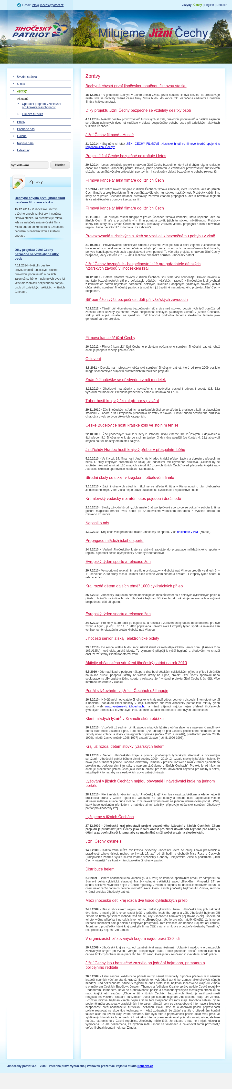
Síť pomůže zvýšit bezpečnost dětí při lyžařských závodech (136, 299)
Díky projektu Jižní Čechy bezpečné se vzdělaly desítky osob (37, 254)
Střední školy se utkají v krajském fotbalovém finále (129, 477)
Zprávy (22, 91)
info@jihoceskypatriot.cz (48, 5)
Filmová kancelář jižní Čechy (110, 338)
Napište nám (25, 143)
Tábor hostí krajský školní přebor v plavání (122, 401)
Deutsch (221, 5)
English (209, 5)
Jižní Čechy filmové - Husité (109, 135)
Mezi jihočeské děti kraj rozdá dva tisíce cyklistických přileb (136, 900)
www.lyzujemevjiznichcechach (124, 706)
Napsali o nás (97, 523)
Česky (197, 5)
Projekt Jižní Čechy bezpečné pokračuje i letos (125, 156)
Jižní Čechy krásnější (103, 841)
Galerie (22, 136)
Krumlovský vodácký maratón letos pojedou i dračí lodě (133, 498)
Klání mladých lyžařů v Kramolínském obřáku (124, 718)
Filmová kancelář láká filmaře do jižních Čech (124, 180)
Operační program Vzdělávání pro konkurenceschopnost (41, 105)
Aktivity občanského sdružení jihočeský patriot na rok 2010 (136, 663)
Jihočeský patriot (40, 30)
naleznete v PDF (188, 532)
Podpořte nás (25, 129)
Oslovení (93, 359)
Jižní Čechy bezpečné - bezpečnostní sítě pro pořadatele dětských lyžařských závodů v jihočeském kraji (142, 266)
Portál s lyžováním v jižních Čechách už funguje (126, 691)
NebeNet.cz (145, 1066)
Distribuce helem (100, 869)
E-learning (24, 150)
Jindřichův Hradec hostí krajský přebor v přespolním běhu (135, 450)
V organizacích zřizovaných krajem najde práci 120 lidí (132, 938)
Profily (21, 122)
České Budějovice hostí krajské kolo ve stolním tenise (132, 425)
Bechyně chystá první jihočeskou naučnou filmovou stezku (136, 86)
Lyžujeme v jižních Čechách (109, 817)
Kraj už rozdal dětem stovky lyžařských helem (125, 746)
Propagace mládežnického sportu (114, 541)
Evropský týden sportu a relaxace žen (118, 562)
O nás (21, 84)
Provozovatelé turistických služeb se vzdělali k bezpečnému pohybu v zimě (150, 236)
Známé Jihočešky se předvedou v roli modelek (125, 380)
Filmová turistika (32, 114)
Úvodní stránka (27, 76)
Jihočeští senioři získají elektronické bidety (122, 638)
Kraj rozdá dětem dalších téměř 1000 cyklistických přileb (134, 586)
